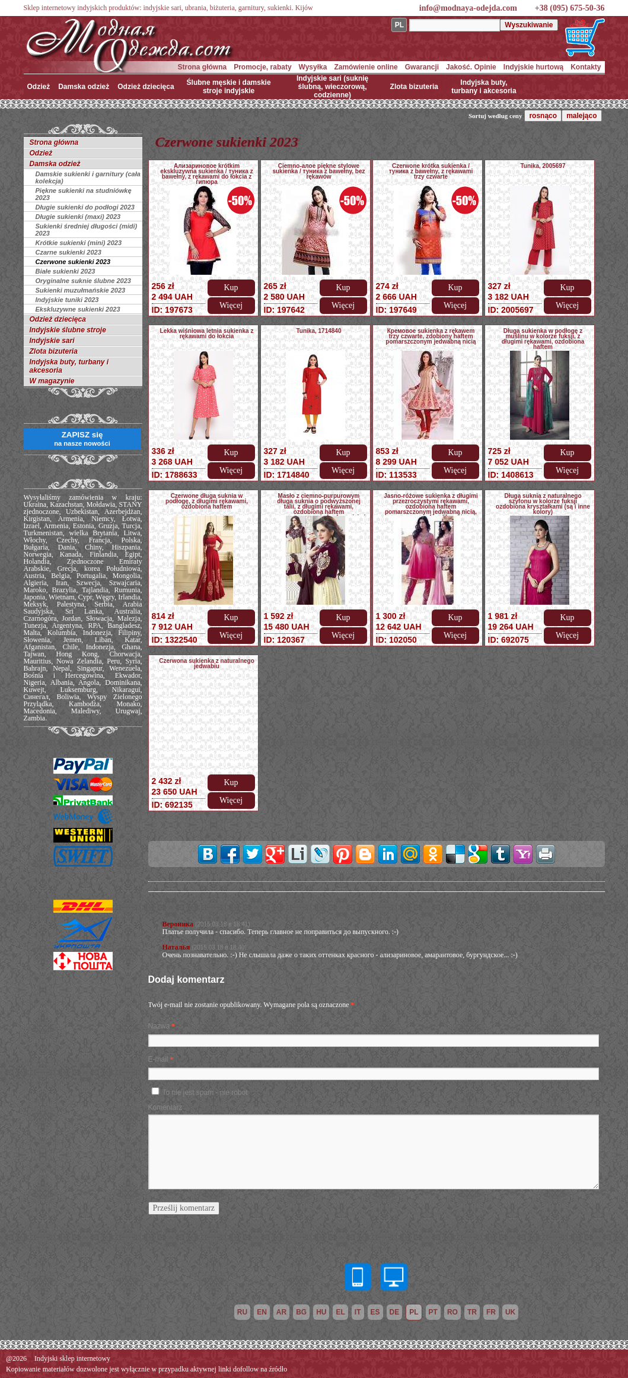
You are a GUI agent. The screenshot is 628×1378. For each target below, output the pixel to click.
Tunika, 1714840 (319, 331)
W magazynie (52, 381)
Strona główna (202, 67)
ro (452, 1312)
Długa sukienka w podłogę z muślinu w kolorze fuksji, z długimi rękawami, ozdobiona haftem (543, 339)
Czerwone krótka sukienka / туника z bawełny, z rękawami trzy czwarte (431, 171)
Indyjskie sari (52, 340)
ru (242, 1312)
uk (510, 1312)
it (358, 1312)
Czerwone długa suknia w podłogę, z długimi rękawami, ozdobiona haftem (206, 501)
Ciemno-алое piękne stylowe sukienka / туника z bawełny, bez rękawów (318, 171)
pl (413, 1312)
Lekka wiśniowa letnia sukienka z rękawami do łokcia (207, 333)
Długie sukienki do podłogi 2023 (85, 207)
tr (472, 1312)
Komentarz (165, 1107)
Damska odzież (83, 86)
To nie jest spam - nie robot (205, 1092)
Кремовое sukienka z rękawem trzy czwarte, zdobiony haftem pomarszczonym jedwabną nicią (430, 336)
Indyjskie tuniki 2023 (67, 299)
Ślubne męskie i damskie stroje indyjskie (229, 86)
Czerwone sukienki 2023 (73, 261)
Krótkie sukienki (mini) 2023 (79, 242)
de (395, 1312)
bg (301, 1312)
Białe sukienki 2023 (65, 271)
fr (491, 1312)
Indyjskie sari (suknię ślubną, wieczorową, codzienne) (332, 86)
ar (281, 1312)
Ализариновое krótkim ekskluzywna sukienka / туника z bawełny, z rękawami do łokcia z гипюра (206, 174)
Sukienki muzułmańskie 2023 (81, 290)
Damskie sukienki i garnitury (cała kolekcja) (88, 177)
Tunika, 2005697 (543, 166)
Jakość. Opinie (471, 67)
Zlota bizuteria (414, 86)
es (375, 1312)
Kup (231, 287)
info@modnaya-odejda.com (468, 8)
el (340, 1312)
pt (433, 1312)
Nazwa (159, 1026)
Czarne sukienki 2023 (68, 252)
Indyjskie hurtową (533, 67)
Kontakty (585, 67)
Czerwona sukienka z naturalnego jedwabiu (206, 663)
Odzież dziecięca (145, 86)
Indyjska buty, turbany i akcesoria (483, 86)
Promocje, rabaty (262, 67)
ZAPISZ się (82, 438)
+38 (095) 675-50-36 (570, 8)
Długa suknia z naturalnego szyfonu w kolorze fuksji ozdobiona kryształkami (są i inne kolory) (543, 504)
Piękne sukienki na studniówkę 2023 (84, 194)
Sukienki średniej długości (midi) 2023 (87, 230)
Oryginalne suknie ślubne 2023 (83, 280)
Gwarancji (422, 67)
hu (321, 1312)
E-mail (158, 1059)
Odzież (38, 86)
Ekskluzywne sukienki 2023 (78, 309)
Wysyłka (313, 67)
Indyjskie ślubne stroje (68, 330)
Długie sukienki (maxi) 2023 (78, 216)
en (262, 1312)
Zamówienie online (365, 67)
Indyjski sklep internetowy (72, 1358)
